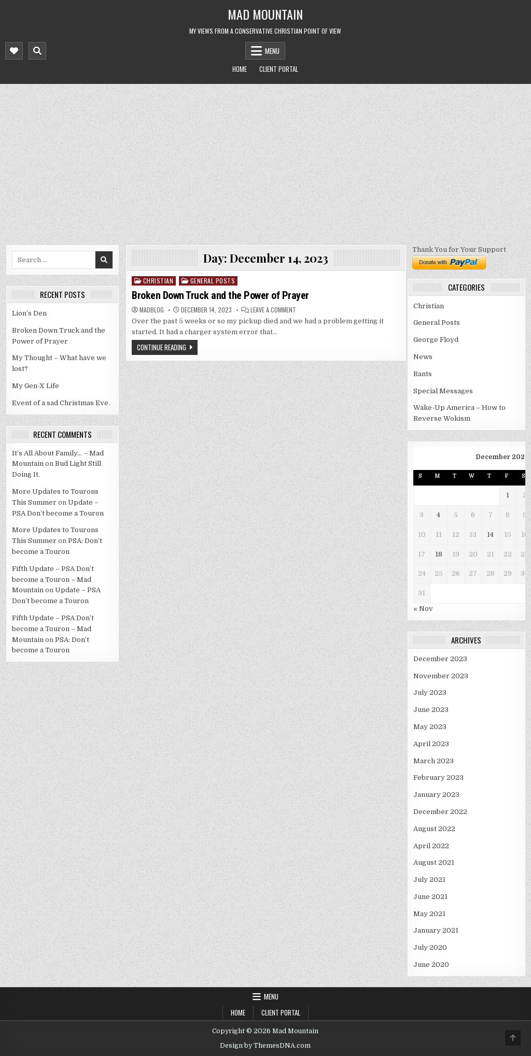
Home (239, 69)
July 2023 (429, 692)
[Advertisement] (265, 161)
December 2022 (440, 812)
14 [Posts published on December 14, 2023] (490, 534)
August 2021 (433, 862)
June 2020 (431, 964)
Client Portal (278, 69)
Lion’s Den (29, 313)
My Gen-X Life (35, 386)
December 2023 (440, 659)
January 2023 (436, 794)
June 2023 (431, 709)
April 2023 (431, 744)
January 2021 (435, 930)
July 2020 (430, 947)
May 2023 (429, 727)
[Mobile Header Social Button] (14, 51)
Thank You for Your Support (459, 249)
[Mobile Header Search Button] (37, 51)
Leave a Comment (273, 310)
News (422, 357)
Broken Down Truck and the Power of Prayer (220, 295)
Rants (422, 374)
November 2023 (440, 676)
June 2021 (430, 897)
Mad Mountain (265, 14)
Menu (272, 51)
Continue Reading (161, 347)
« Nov (423, 608)
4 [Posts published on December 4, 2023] (438, 515)
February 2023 (438, 777)
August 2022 (434, 829)
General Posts (212, 280)
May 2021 (429, 914)
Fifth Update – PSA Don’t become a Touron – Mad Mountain (53, 579)
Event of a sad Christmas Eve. (61, 403)
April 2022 (431, 846)
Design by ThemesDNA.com (265, 1045)
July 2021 (429, 879)
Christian (158, 280)
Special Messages (443, 391)
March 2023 (433, 761)
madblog (151, 310)
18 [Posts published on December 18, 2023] (438, 554)
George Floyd (435, 340)
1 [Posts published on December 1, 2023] (507, 495)
